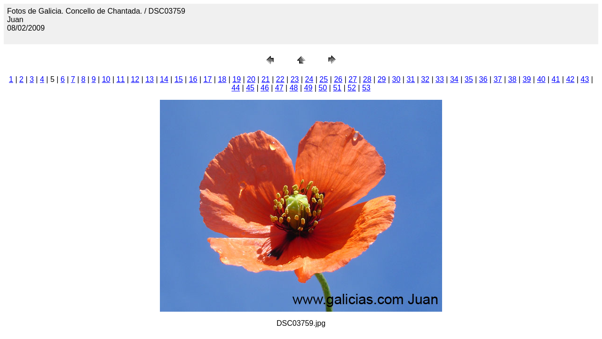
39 (527, 79)
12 (135, 79)
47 (279, 88)
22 (280, 79)
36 (483, 79)
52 (352, 88)
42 (570, 79)
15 (178, 79)
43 (585, 79)
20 (251, 79)
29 (382, 79)
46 (265, 88)
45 (250, 88)
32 (425, 79)
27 (353, 79)
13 (149, 79)
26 (338, 79)
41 (556, 79)
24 (309, 79)
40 (541, 79)
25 (323, 79)
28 (367, 79)
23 (295, 79)
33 (440, 79)
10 (106, 79)
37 (497, 79)
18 (222, 79)
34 (454, 79)
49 (308, 88)
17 (208, 79)
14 (164, 79)
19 (236, 79)
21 (265, 79)
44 (235, 88)
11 (121, 79)
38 (512, 79)
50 (322, 88)
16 (193, 79)
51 (337, 88)
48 (294, 88)
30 (396, 79)
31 (410, 79)
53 (366, 88)
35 (469, 79)
